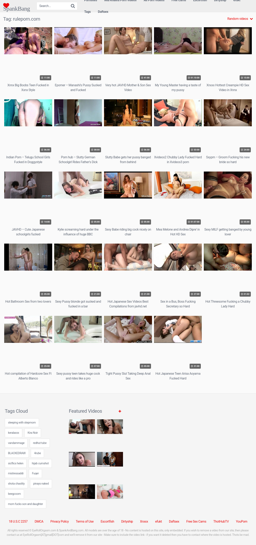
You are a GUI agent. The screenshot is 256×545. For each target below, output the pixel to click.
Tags (87, 12)
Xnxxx (144, 521)
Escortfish (107, 521)
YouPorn (241, 521)
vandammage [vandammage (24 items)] (16, 443)
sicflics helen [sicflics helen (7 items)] (15, 463)
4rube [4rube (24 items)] (37, 453)
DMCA (39, 521)
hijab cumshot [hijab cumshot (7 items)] (40, 463)
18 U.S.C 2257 (18, 521)
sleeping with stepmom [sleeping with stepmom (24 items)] (22, 422)
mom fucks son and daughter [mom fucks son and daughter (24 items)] (25, 504)
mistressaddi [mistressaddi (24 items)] (15, 473)
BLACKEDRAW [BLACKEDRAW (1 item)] (17, 453)
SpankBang (16, 6)
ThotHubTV (221, 521)
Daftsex (103, 12)
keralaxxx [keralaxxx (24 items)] (13, 433)
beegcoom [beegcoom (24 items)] (14, 494)
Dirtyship (127, 521)
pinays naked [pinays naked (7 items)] (41, 483)
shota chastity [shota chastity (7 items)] (16, 483)
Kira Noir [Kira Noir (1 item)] (33, 433)
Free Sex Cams (196, 521)
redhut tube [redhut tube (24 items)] (39, 443)
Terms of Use (85, 521)
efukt (158, 521)
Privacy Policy (59, 521)
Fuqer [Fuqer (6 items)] (35, 473)
